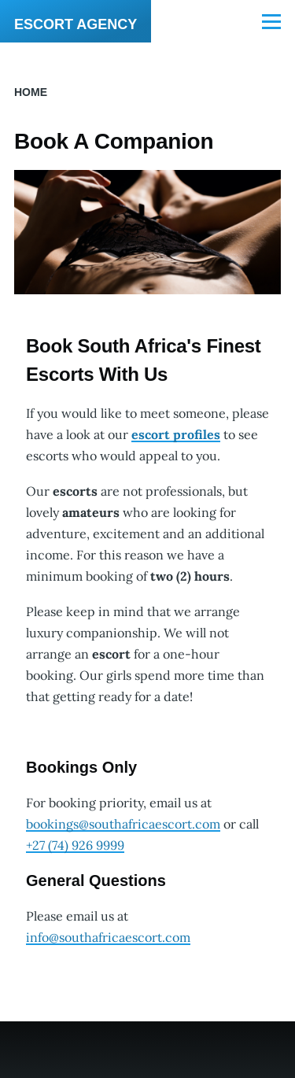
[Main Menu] (271, 21)
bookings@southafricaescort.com (123, 824)
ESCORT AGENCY (75, 24)
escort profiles (175, 434)
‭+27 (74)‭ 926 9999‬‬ (75, 845)
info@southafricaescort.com (108, 937)
